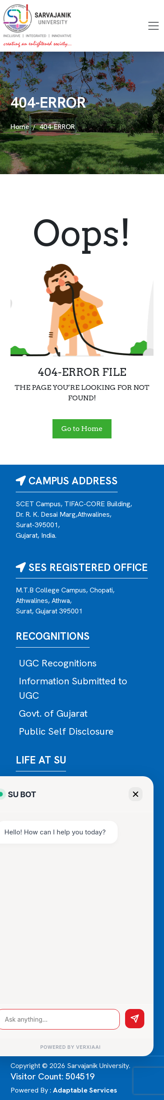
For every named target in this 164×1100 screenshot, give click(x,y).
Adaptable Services (85, 1090)
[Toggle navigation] (153, 26)
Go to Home (81, 428)
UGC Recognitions (58, 663)
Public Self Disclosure (66, 731)
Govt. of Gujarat (53, 713)
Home (19, 126)
